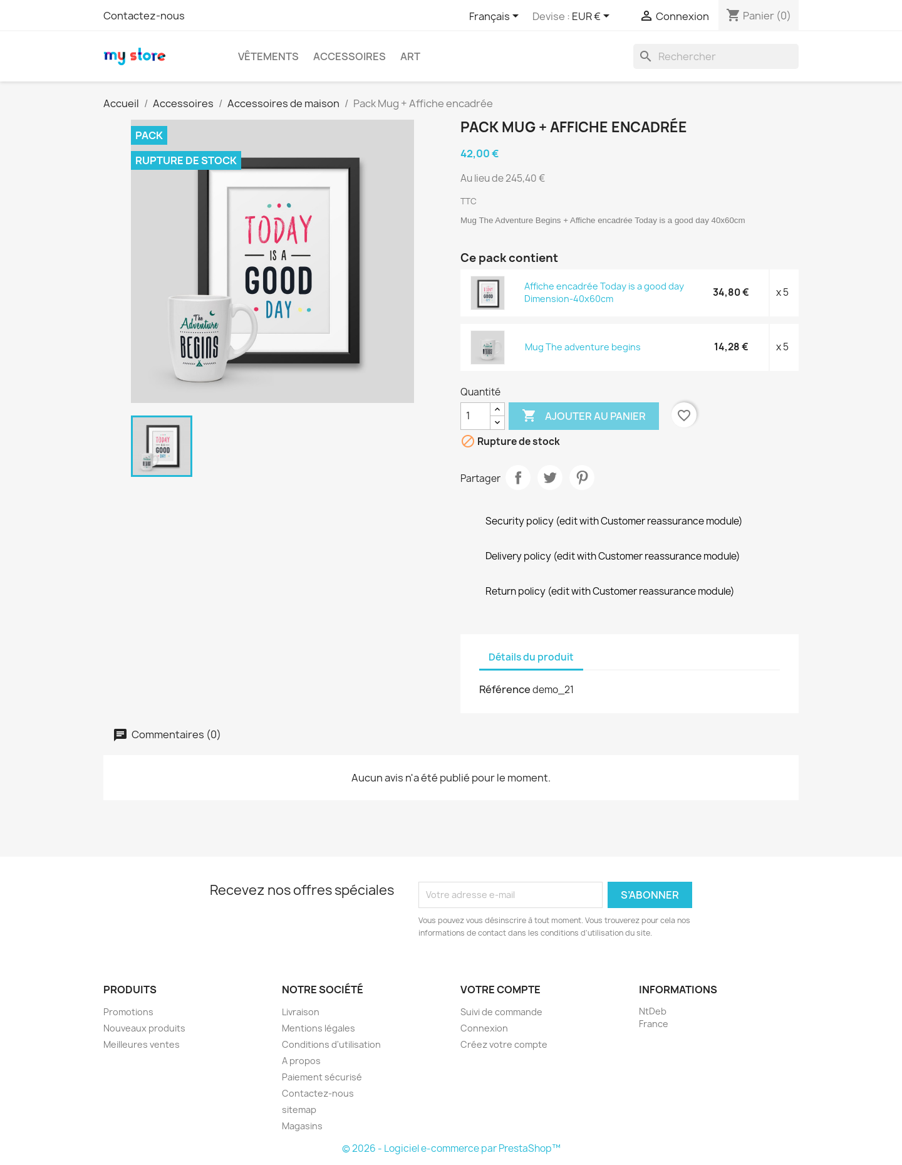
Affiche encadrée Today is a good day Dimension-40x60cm (604, 292)
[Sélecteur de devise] (593, 16)
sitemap (299, 1109)
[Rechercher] (716, 56)
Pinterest (581, 477)
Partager (518, 477)
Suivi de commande (501, 1012)
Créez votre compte (503, 1044)
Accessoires (349, 56)
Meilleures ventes (141, 1044)
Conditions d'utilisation (331, 1044)
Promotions (128, 1012)
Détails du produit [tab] (531, 657)
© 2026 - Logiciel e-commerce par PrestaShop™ (451, 1148)
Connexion (484, 1028)
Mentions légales (318, 1028)
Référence (505, 689)
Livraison (300, 1012)
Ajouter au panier (584, 416)
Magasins (302, 1126)
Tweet (549, 477)
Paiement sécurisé (322, 1077)
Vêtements (268, 56)
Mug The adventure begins (583, 347)
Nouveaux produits (144, 1028)
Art (410, 56)
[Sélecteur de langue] (496, 16)
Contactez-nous (144, 16)
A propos (301, 1061)
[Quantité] (475, 416)
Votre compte (500, 989)
